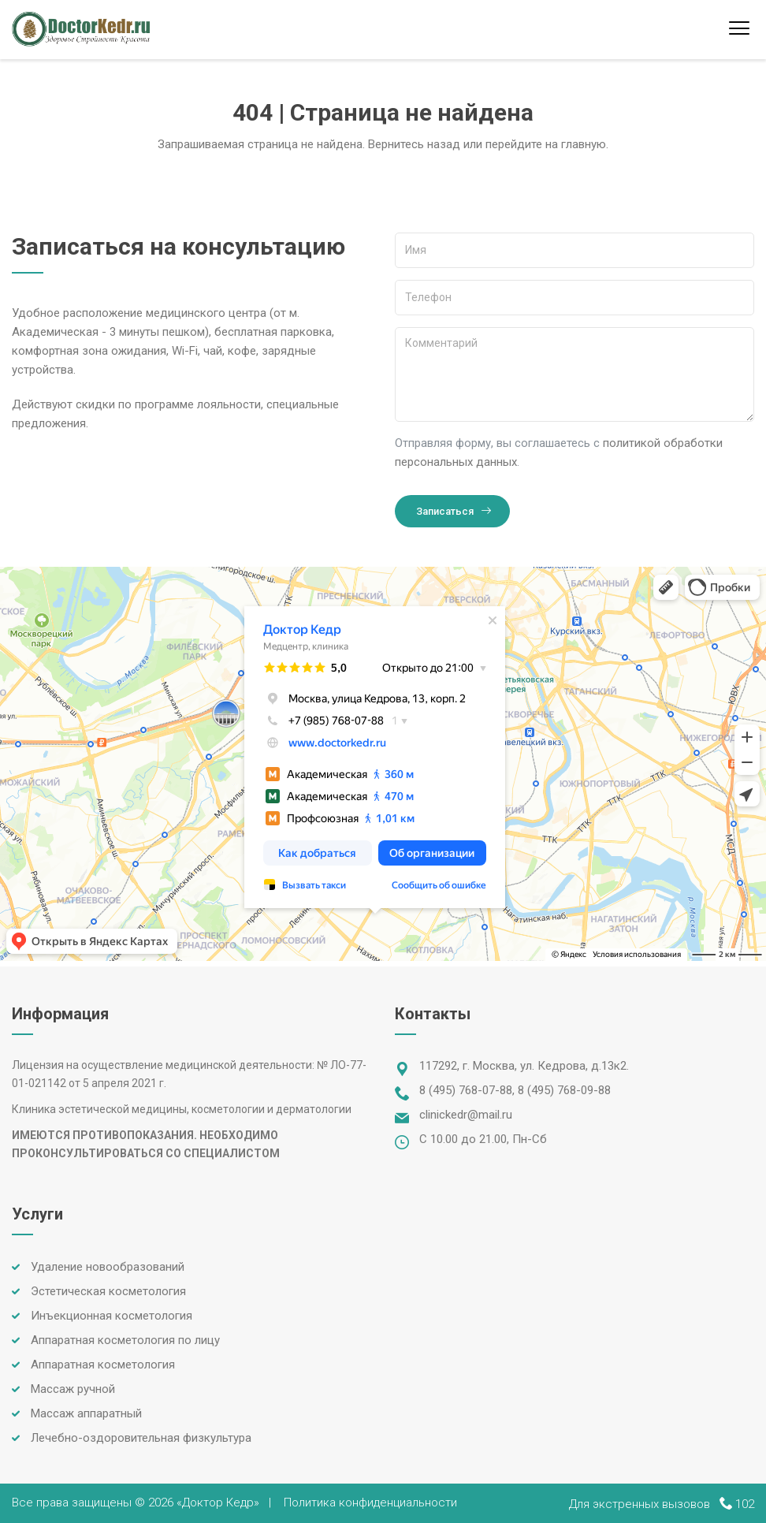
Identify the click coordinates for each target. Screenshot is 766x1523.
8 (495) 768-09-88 (564, 1090)
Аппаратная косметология (103, 1364)
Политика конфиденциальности (370, 1502)
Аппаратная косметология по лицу (125, 1340)
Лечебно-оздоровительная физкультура (141, 1438)
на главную (575, 144)
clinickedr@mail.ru (465, 1115)
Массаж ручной (73, 1389)
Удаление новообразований (107, 1267)
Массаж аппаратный (86, 1413)
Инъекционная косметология (111, 1316)
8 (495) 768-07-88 (465, 1090)
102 (744, 1504)
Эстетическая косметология (108, 1291)
